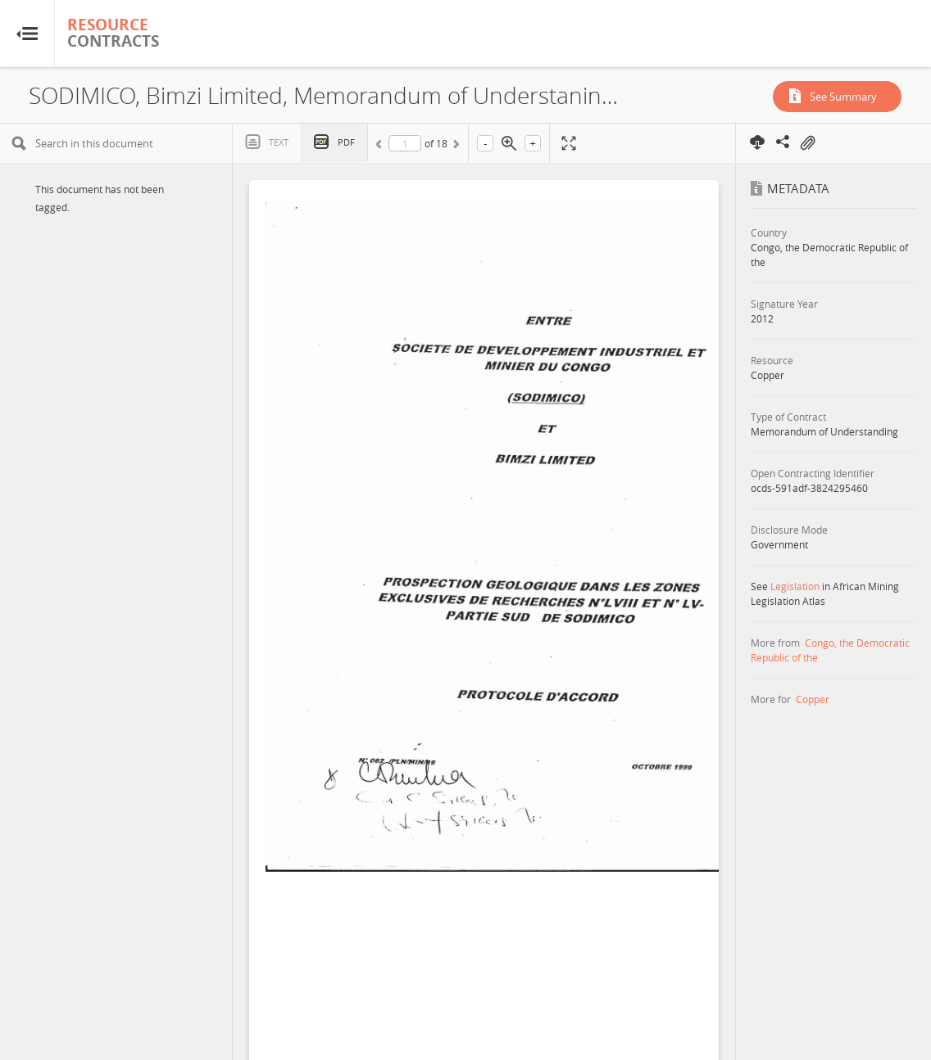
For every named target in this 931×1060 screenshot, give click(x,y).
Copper (812, 699)
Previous (381, 146)
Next (454, 146)
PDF (346, 142)
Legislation (795, 586)
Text (278, 142)
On (807, 143)
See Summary (843, 96)
